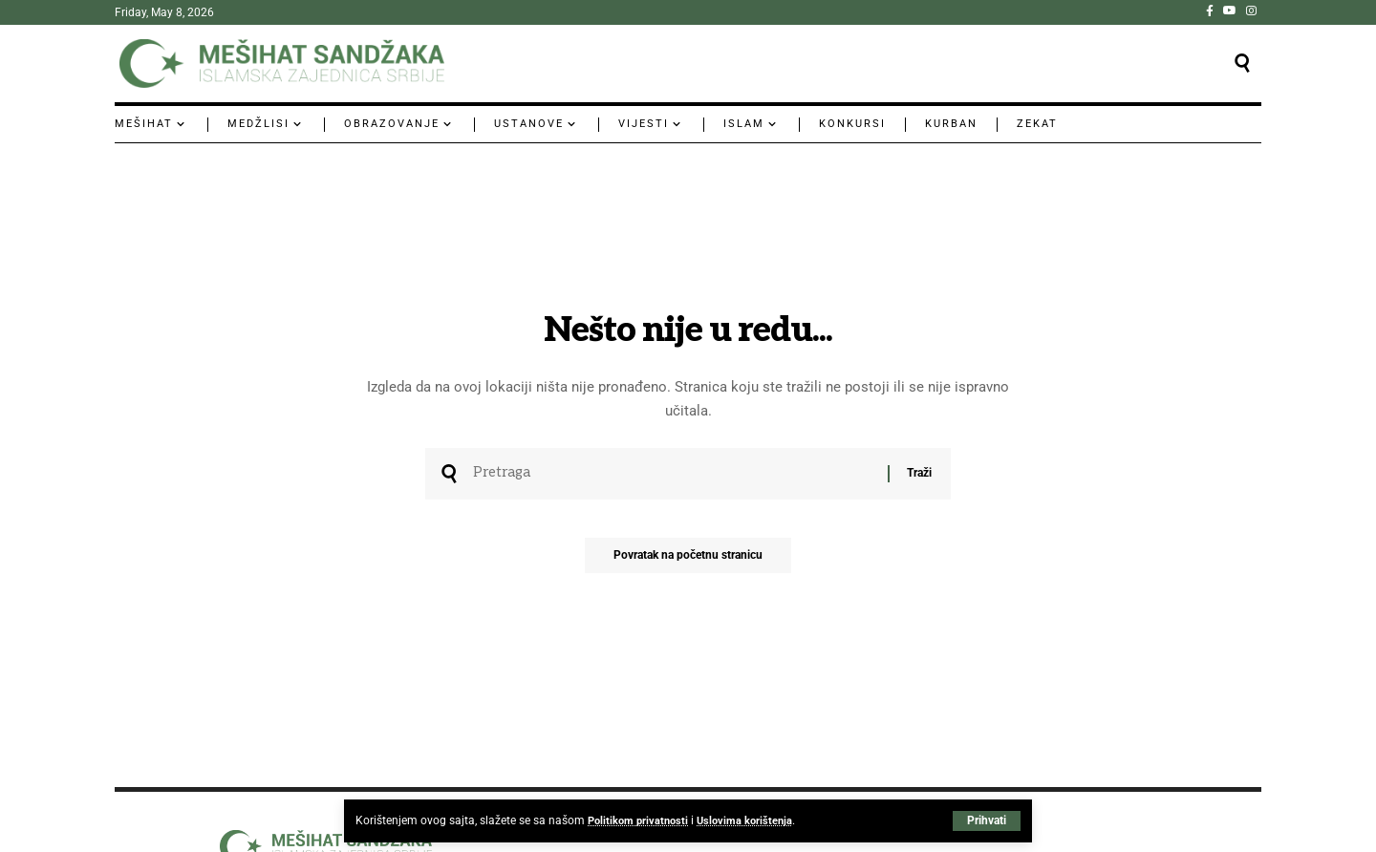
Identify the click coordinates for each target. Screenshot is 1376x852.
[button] (987, 820)
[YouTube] (1229, 10)
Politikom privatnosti (641, 820)
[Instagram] (1251, 10)
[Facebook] (1209, 10)
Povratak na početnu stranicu (688, 560)
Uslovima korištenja (752, 820)
